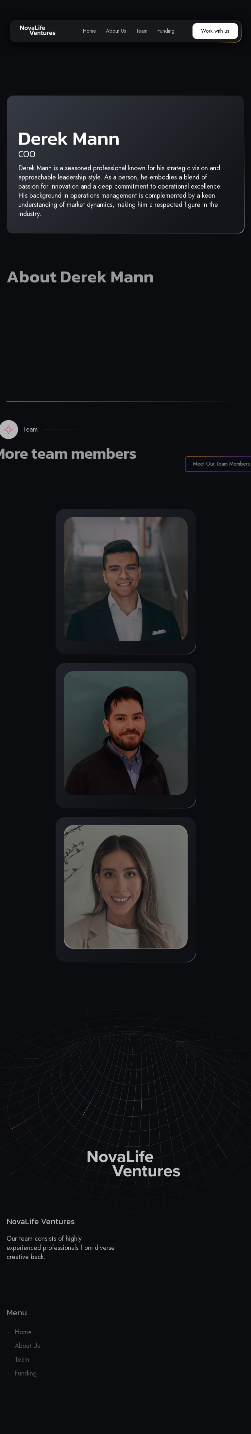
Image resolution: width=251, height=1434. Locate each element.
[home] (38, 31)
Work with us (215, 31)
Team (141, 31)
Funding (166, 31)
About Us (116, 31)
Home (89, 31)
